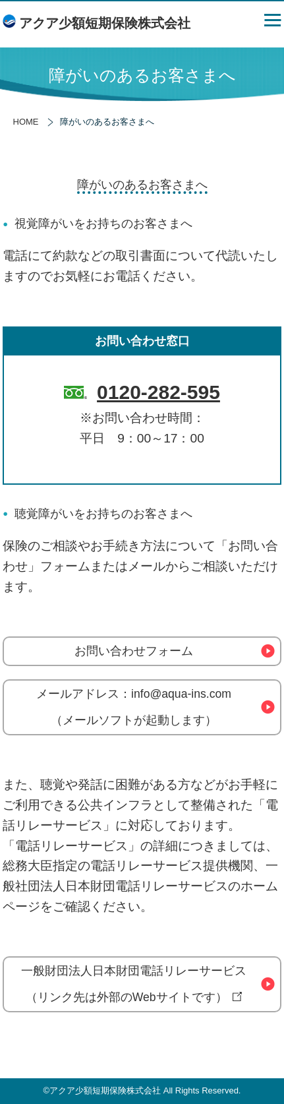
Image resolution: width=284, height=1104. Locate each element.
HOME (26, 122)
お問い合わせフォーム (133, 651)
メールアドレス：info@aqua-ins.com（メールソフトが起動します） (133, 707)
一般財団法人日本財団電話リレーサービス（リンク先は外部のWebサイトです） (133, 984)
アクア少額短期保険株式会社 (104, 23)
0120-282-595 (158, 392)
